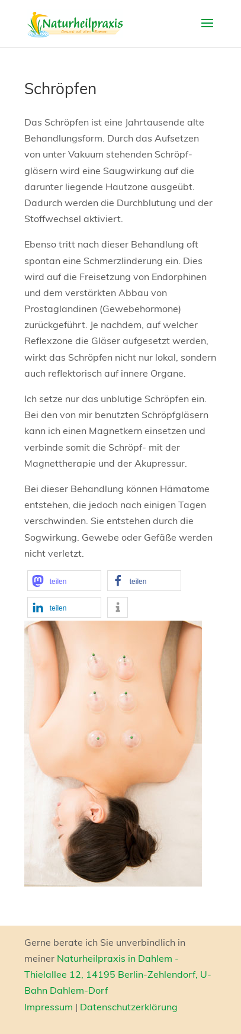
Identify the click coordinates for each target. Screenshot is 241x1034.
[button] (64, 580)
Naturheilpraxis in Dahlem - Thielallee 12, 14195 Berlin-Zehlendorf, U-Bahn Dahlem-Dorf (117, 974)
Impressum (48, 1007)
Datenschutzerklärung (129, 1007)
